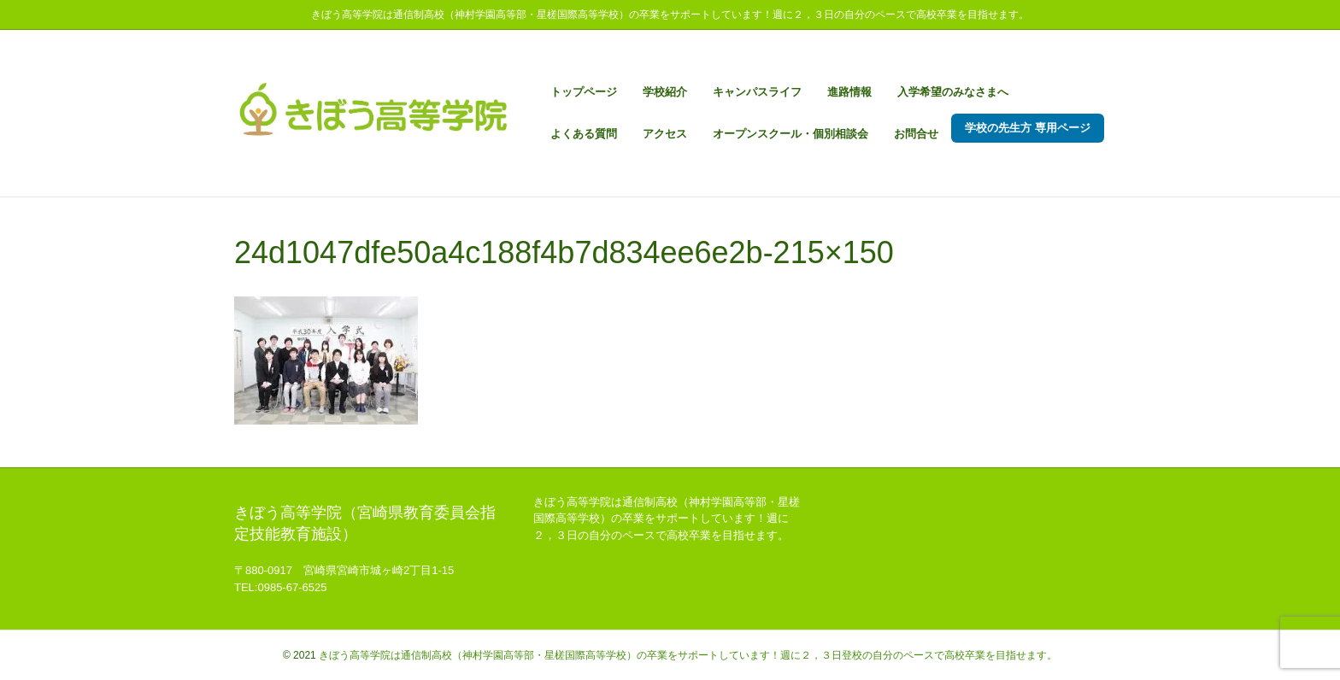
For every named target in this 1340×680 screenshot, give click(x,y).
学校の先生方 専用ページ (1027, 127)
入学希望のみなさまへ (952, 91)
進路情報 (849, 91)
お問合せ (916, 133)
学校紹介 (665, 91)
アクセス (665, 133)
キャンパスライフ (757, 91)
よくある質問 (583, 133)
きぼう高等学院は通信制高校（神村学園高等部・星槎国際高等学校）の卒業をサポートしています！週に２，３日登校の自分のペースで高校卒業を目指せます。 (688, 655)
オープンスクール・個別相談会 (790, 133)
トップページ (583, 91)
